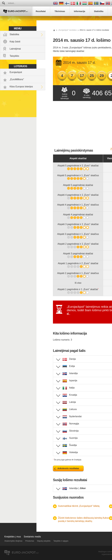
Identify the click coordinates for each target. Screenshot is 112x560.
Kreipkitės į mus (12, 536)
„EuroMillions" (17, 79)
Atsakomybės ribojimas (13, 541)
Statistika (14, 34)
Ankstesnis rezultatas (68, 468)
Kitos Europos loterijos (21, 86)
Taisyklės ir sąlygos (60, 541)
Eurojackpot (16, 72)
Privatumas (29, 541)
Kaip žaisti (15, 41)
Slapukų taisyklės (43, 541)
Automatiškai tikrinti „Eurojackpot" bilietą (78, 506)
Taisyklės (14, 56)
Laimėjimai (15, 48)
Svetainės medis (32, 536)
